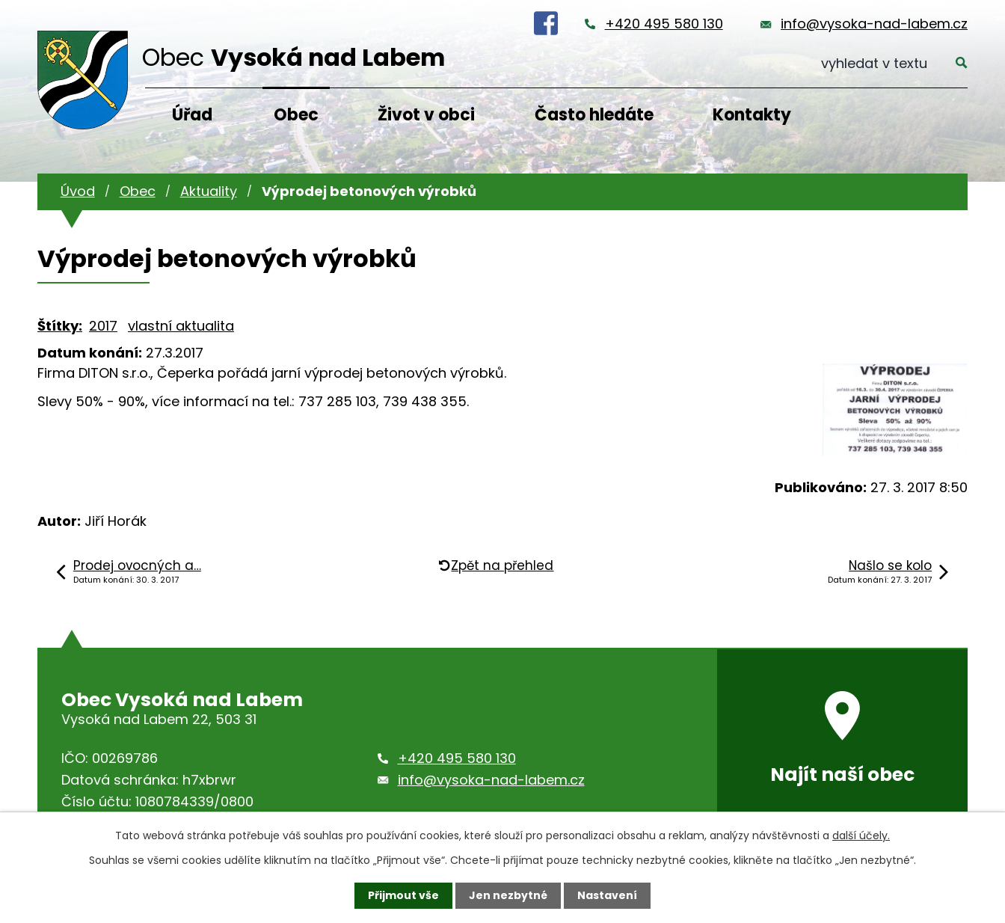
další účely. (861, 835)
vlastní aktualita (181, 325)
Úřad (192, 114)
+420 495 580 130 (664, 23)
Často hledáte (594, 114)
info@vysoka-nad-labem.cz (874, 23)
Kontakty (752, 114)
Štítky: (59, 325)
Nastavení (607, 895)
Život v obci (426, 114)
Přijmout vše (403, 895)
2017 (103, 325)
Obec (296, 114)
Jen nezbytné (508, 895)
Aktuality (208, 191)
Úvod (78, 191)
